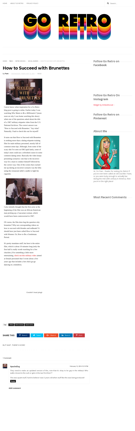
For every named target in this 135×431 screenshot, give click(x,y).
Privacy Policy (32, 3)
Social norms (33, 61)
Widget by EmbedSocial (104, 105)
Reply (13, 381)
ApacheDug (15, 366)
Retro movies (20, 61)
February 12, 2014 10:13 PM (79, 366)
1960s (11, 61)
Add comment (15, 388)
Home (5, 3)
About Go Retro (16, 3)
